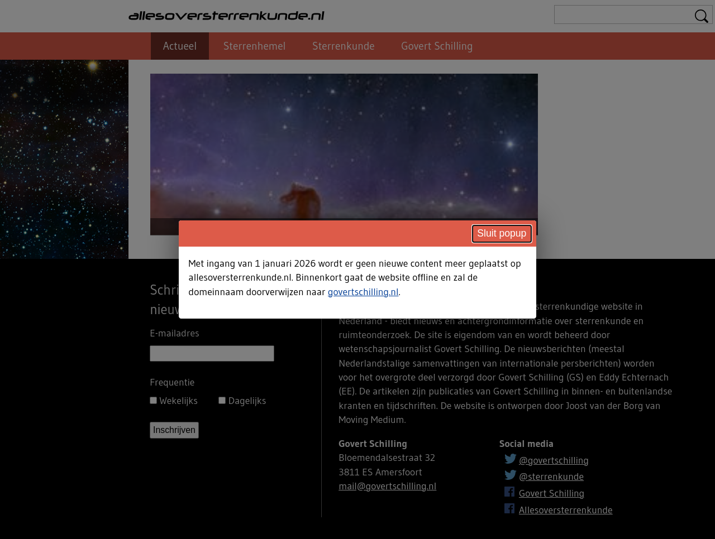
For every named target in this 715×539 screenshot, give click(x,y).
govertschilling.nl (363, 292)
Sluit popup (501, 233)
